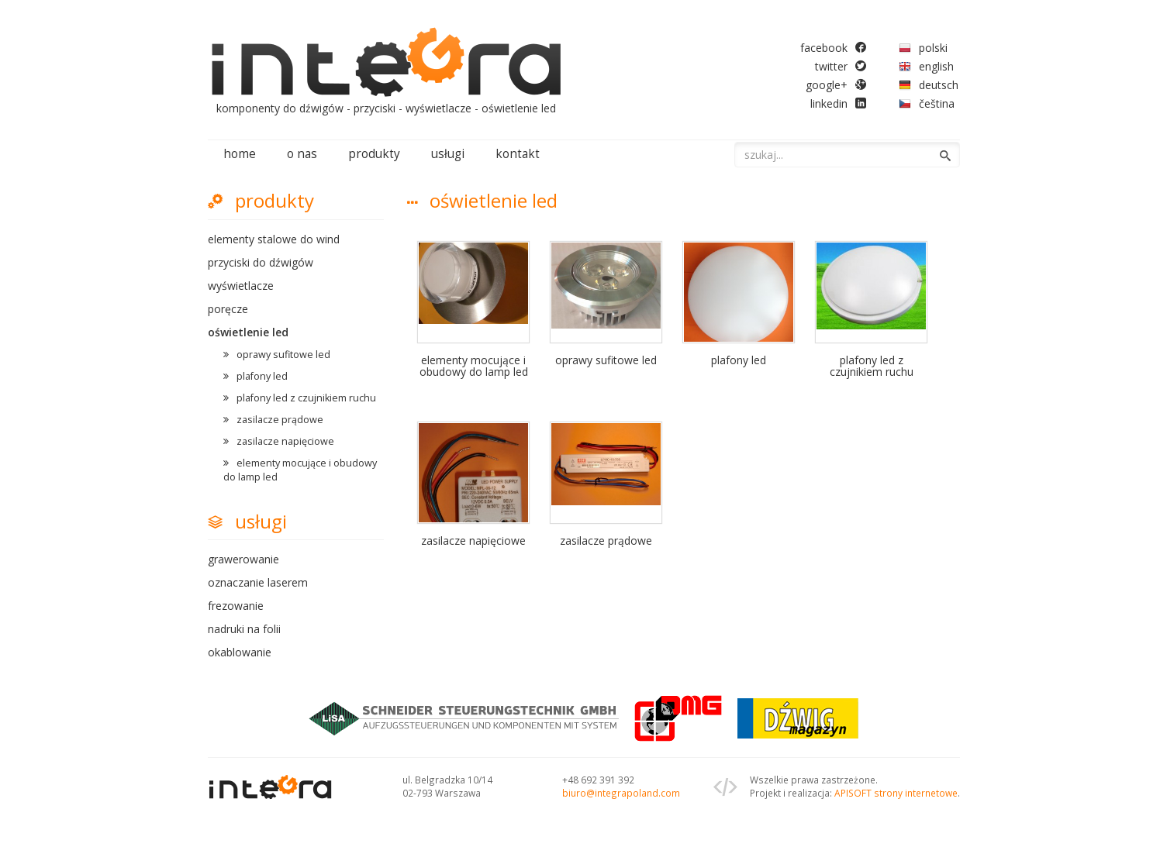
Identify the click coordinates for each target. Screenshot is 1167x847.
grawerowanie (243, 559)
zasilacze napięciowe (285, 441)
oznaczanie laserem (258, 582)
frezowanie (236, 605)
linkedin (829, 103)
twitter (831, 66)
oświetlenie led (248, 332)
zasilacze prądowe (280, 419)
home (239, 154)
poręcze (228, 308)
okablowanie (239, 652)
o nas (302, 154)
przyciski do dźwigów (260, 262)
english (936, 66)
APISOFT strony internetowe (896, 793)
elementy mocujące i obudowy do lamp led (300, 470)
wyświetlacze (241, 285)
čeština (937, 103)
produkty (374, 154)
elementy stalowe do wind (274, 239)
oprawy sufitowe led (283, 354)
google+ (827, 84)
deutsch (938, 84)
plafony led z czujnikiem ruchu (306, 398)
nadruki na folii (244, 628)
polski (933, 47)
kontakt (517, 154)
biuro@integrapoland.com (621, 793)
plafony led (262, 376)
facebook (824, 47)
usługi (447, 154)
